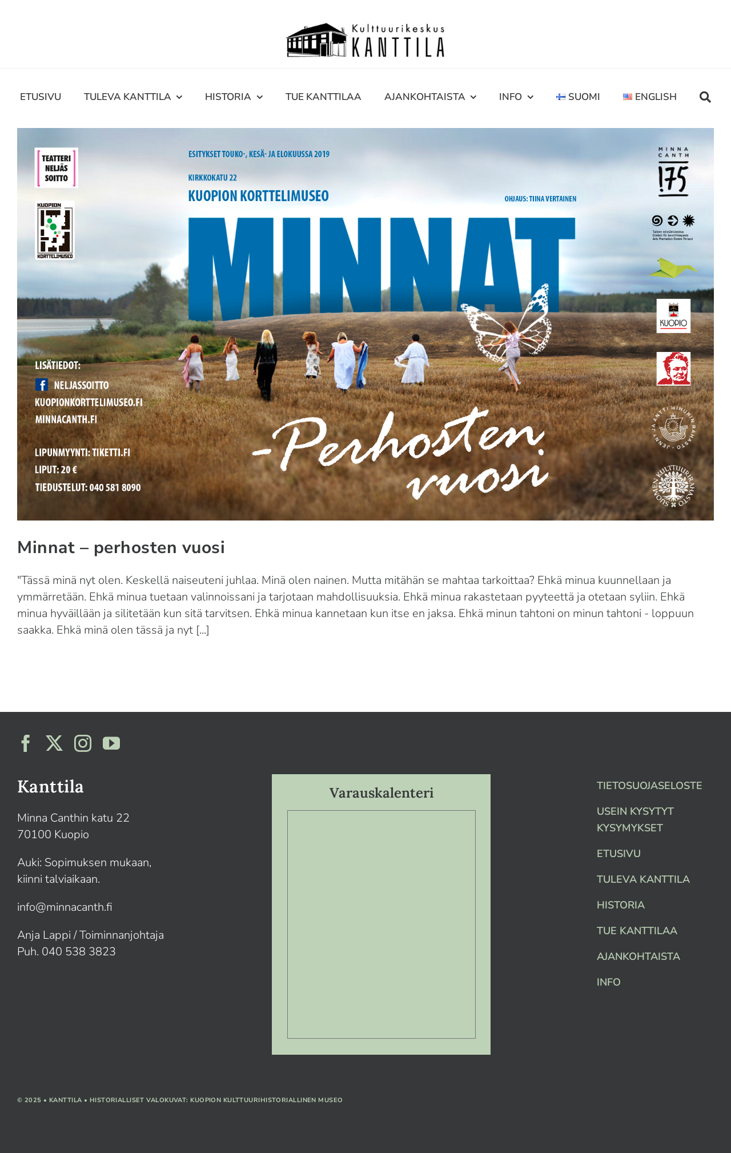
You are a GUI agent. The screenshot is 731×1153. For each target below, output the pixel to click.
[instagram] (82, 743)
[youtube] (111, 743)
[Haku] (705, 97)
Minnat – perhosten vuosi (121, 547)
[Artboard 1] (365, 23)
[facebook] (25, 743)
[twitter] (54, 743)
